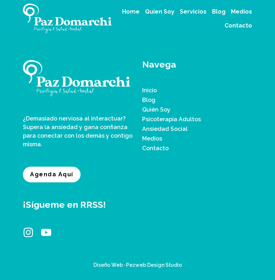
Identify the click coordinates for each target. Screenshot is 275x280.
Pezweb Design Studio (154, 265)
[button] (193, 12)
